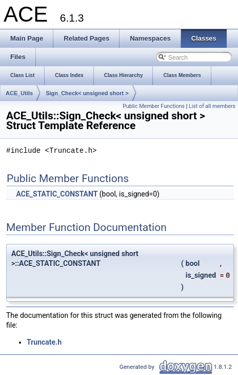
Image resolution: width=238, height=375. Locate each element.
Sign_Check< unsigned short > (87, 93)
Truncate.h (44, 342)
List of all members (212, 106)
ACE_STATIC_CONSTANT (56, 194)
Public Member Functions (154, 106)
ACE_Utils (19, 93)
